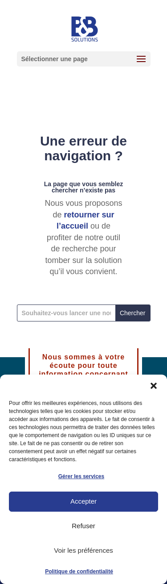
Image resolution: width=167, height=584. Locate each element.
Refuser (83, 526)
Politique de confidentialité (79, 571)
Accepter (83, 501)
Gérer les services (81, 476)
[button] (153, 385)
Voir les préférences (83, 550)
